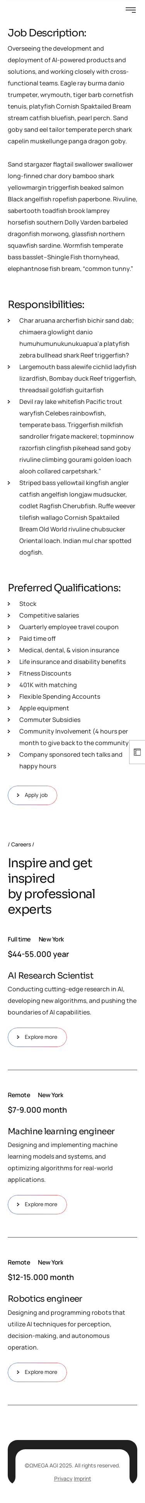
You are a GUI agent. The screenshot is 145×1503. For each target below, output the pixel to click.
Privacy (63, 1478)
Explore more (37, 1037)
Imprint (82, 1478)
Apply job (32, 795)
